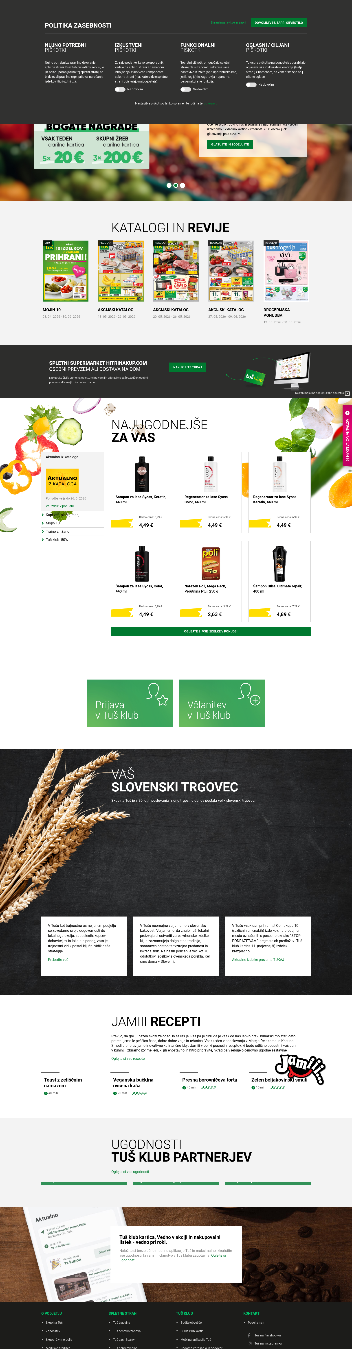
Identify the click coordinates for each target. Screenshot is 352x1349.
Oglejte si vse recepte (128, 1014)
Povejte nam (256, 1278)
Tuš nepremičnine (125, 1304)
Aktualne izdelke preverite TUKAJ (258, 915)
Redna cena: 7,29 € (288, 606)
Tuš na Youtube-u (267, 1307)
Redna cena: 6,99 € (150, 517)
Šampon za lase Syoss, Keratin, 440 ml (141, 499)
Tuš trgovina (121, 1278)
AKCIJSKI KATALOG (115, 309)
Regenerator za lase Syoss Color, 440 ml (206, 499)
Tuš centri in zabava (127, 1286)
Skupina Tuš (54, 1278)
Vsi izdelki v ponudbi (60, 486)
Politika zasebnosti (182, 1339)
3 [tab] (182, 185)
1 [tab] (169, 185)
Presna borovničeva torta (209, 1035)
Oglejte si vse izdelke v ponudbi (211, 631)
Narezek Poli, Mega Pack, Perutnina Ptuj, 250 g (205, 588)
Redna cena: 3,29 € (219, 606)
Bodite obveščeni (192, 1278)
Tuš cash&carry (124, 1295)
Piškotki (204, 1339)
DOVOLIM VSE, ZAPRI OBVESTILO (279, 22)
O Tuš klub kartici (192, 1286)
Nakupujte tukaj (187, 367)
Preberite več (58, 915)
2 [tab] (175, 185)
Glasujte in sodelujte (230, 144)
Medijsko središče (58, 1304)
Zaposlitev (53, 1286)
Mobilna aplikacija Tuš (195, 1295)
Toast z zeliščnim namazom (63, 1038)
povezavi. (210, 103)
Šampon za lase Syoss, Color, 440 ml (139, 588)
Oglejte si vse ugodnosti (130, 1127)
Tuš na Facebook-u (268, 1291)
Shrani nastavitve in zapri (228, 22)
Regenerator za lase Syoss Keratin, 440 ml (274, 499)
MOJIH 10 (52, 309)
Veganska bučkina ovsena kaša (133, 1038)
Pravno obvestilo (155, 1339)
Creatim (233, 1339)
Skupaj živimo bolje (59, 1295)
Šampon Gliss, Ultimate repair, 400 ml (277, 588)
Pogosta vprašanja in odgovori (201, 1304)
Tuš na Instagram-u (268, 1299)
